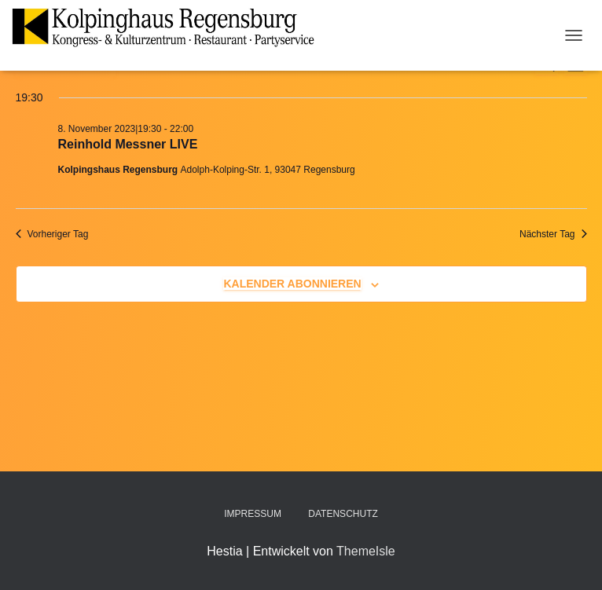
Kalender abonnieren (292, 283)
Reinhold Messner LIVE (128, 144)
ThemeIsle (365, 551)
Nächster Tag (552, 234)
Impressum (252, 513)
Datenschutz (342, 513)
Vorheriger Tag (52, 234)
